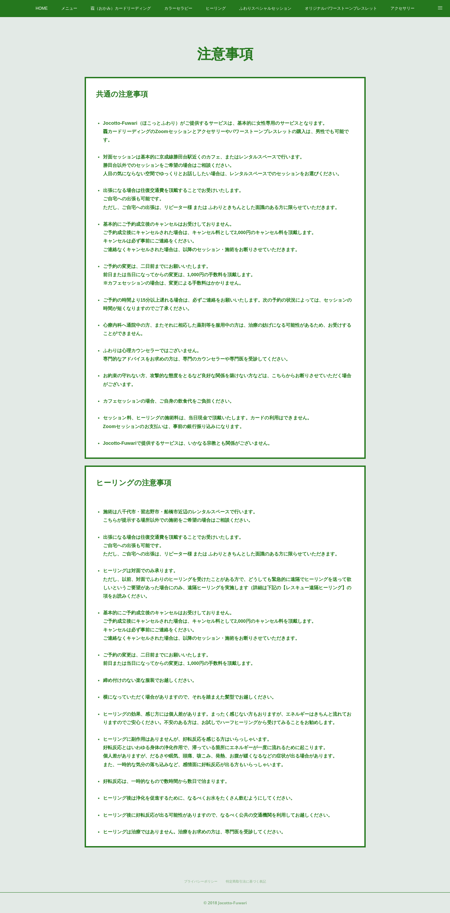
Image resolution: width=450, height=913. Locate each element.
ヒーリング (216, 8)
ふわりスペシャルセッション (265, 8)
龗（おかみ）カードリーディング (121, 8)
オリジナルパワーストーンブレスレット (341, 8)
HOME (42, 8)
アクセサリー (402, 8)
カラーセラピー (178, 8)
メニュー (69, 8)
